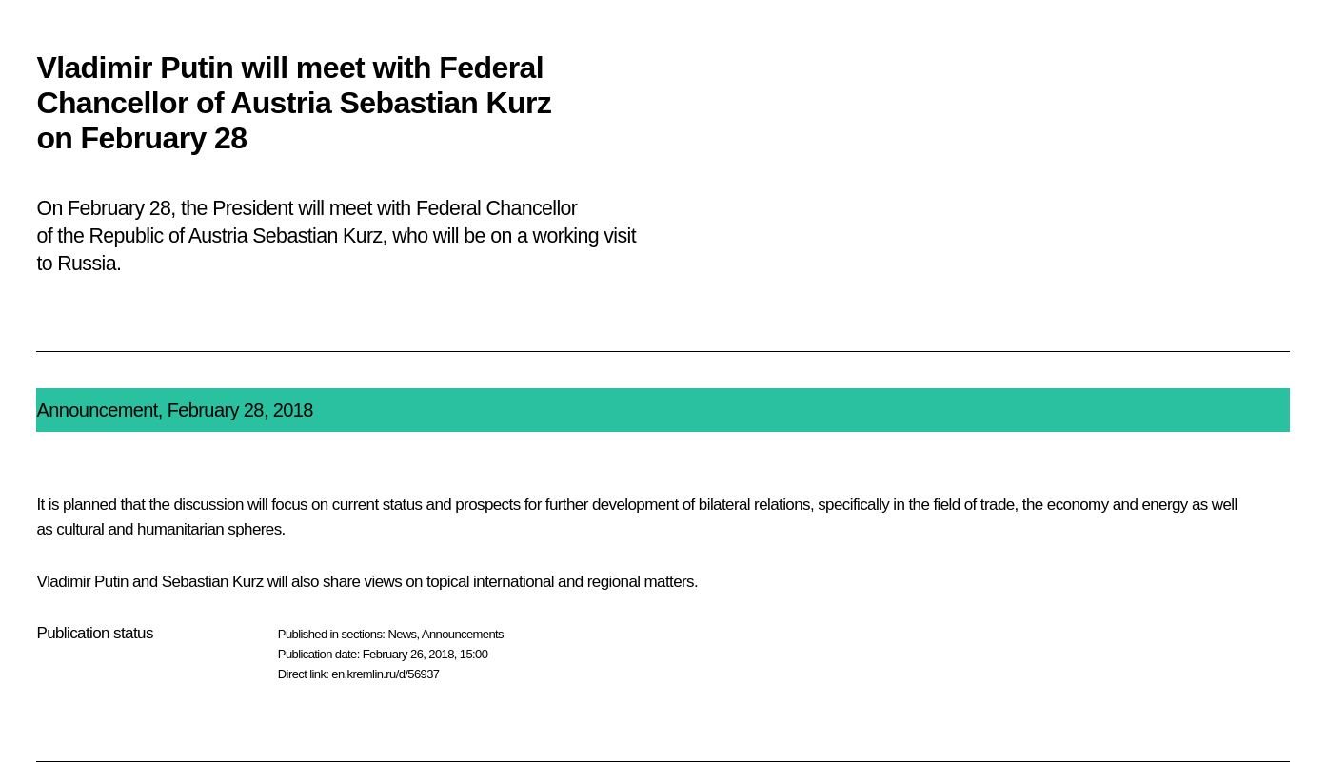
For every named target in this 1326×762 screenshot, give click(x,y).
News (401, 634)
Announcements (463, 634)
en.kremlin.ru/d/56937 (385, 674)
